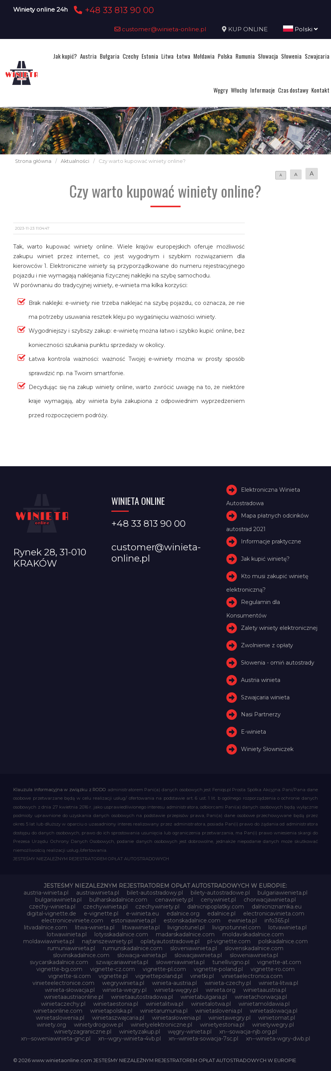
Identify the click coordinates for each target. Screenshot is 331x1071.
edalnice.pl (221, 913)
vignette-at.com (279, 962)
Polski (300, 29)
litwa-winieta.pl (94, 927)
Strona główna (33, 161)
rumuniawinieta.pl (71, 948)
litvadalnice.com (45, 927)
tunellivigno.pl (230, 962)
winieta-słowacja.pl (70, 989)
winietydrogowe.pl (98, 1024)
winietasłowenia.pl (176, 1017)
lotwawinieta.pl (67, 934)
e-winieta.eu (142, 913)
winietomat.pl (276, 1017)
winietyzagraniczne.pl (82, 1031)
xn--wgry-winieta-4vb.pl (129, 1038)
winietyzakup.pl (139, 1031)
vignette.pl (113, 976)
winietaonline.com (57, 1010)
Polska (225, 56)
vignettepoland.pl (159, 976)
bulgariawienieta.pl (282, 892)
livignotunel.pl (186, 927)
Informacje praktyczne (271, 541)
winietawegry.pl (229, 1017)
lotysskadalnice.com (121, 934)
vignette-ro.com (273, 969)
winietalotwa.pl (211, 1003)
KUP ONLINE (248, 29)
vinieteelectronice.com (63, 983)
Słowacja (268, 56)
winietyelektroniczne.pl (161, 1024)
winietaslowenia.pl (60, 1017)
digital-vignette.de (51, 913)
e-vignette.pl (101, 913)
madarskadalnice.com (185, 934)
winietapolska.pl (111, 1010)
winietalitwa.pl (164, 1003)
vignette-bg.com (59, 969)
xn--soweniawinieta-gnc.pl (55, 1038)
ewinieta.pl (242, 920)
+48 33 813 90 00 (113, 10)
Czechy (130, 56)
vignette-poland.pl (218, 969)
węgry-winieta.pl (190, 1031)
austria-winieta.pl (46, 892)
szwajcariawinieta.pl (122, 962)
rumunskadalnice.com (132, 948)
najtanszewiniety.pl (107, 941)
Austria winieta (260, 680)
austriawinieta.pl (97, 892)
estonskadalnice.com (192, 920)
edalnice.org (183, 913)
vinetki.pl (202, 976)
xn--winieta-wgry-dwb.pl (278, 1038)
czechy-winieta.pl (52, 906)
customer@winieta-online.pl (160, 29)
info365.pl (276, 920)
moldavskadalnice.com (253, 934)
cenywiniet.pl (218, 899)
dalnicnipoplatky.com (215, 906)
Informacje (262, 90)
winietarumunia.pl (164, 1010)
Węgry (220, 90)
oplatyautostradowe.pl (170, 941)
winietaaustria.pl (264, 989)
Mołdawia (204, 56)
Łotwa (183, 56)
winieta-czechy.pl (228, 983)
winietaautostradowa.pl (142, 996)
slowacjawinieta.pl (198, 955)
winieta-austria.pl (174, 983)
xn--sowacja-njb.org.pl (248, 1031)
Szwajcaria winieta (265, 697)
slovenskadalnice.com (254, 948)
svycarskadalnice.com (59, 962)
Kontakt (320, 90)
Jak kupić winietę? (265, 558)
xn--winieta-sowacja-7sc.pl (203, 1038)
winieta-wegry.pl (124, 989)
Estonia (150, 56)
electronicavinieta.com (273, 913)
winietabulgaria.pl (204, 996)
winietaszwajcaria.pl (118, 1017)
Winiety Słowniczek (267, 749)
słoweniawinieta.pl (180, 962)
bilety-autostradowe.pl (220, 892)
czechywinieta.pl (105, 906)
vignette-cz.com (112, 969)
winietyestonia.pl (222, 1024)
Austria (88, 56)
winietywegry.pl (273, 1024)
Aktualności (75, 161)
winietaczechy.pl (63, 1003)
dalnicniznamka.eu (277, 906)
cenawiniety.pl (174, 899)
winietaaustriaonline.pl (73, 996)
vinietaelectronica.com (252, 976)
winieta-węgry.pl (176, 989)
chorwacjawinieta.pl (270, 899)
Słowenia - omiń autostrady (277, 662)
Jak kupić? (65, 56)
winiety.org (51, 1024)
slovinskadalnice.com (81, 955)
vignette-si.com (69, 976)
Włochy (239, 90)
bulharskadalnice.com (118, 899)
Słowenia (291, 56)
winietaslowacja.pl (273, 1010)
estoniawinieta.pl (133, 920)
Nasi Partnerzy (261, 714)
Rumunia (245, 56)
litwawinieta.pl (141, 927)
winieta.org (220, 989)
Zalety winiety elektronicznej (279, 628)
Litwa (167, 56)
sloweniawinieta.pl (254, 955)
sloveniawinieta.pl (193, 948)
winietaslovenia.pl (218, 1010)
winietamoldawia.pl (264, 1003)
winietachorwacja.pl (261, 996)
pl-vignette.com (229, 941)
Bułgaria (109, 56)
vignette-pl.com (164, 969)
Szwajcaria (317, 56)
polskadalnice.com (283, 941)
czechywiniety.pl (157, 906)
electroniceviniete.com (72, 920)
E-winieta (253, 731)
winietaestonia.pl (115, 1003)
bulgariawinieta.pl (58, 899)
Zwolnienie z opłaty (267, 645)
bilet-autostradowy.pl (155, 892)
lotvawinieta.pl (287, 927)
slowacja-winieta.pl (142, 955)
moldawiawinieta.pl (48, 941)
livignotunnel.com (236, 927)
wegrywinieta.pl (123, 983)
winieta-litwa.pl (278, 983)
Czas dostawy (293, 90)
